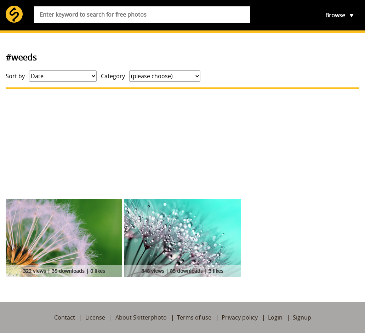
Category (113, 76)
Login (275, 317)
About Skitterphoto (141, 317)
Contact (64, 317)
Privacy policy (240, 317)
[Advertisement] (182, 144)
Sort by (15, 76)
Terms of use (194, 317)
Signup (302, 317)
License (95, 317)
